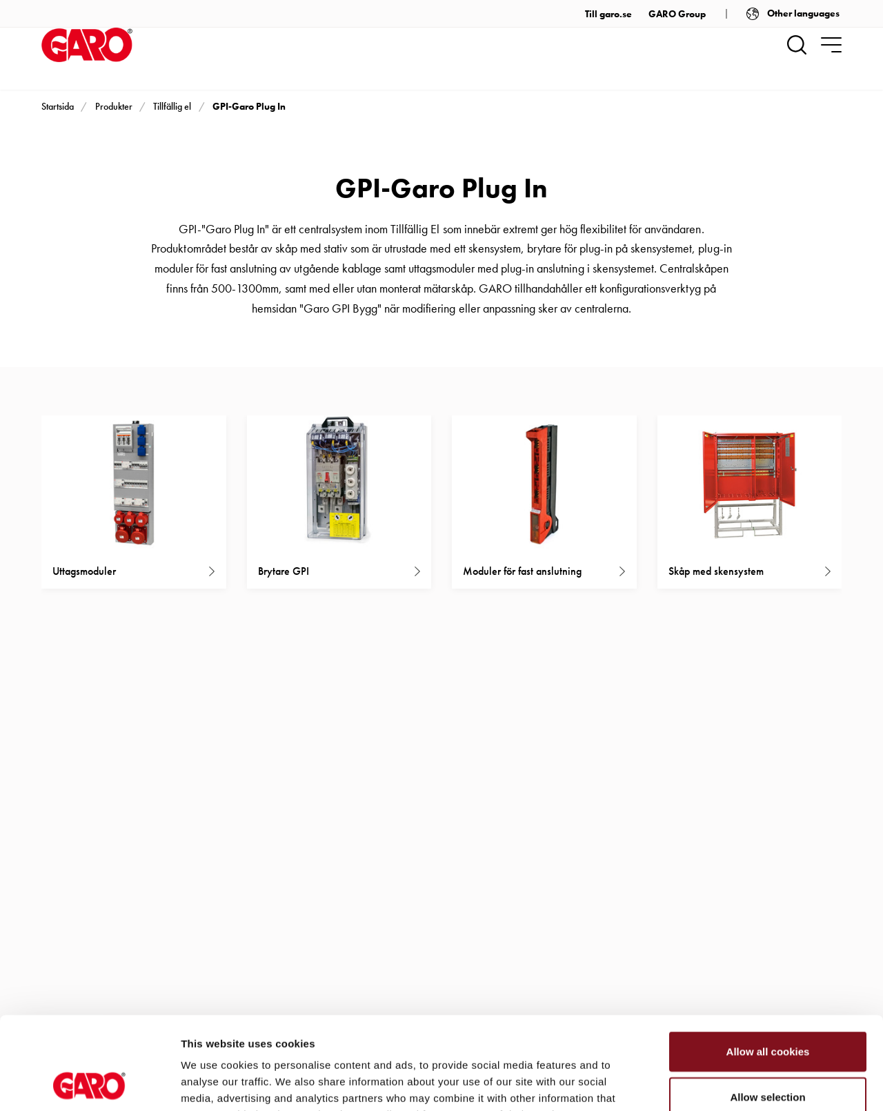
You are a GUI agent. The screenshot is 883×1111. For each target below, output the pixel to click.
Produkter (113, 106)
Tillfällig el (172, 106)
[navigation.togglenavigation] (831, 45)
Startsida (57, 106)
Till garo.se (608, 14)
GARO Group (677, 14)
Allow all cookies (768, 964)
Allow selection (767, 1010)
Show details (724, 1084)
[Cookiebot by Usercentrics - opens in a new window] (89, 1084)
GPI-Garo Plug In (249, 106)
